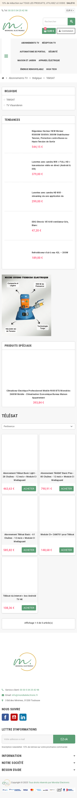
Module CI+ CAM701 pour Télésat (57, 534)
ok (64, 739)
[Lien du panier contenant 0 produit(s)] (49, 31)
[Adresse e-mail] (27, 739)
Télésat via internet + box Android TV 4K (19, 598)
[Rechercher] (59, 21)
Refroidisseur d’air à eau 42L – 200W (50, 252)
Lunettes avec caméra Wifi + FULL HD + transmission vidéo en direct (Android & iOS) (51, 165)
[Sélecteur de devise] (70, 10)
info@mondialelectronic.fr (24, 695)
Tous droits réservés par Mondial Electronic (49, 782)
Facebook (5, 717)
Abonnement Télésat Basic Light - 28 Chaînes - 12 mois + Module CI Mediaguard (20, 476)
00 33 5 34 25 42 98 (17, 10)
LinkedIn (22, 717)
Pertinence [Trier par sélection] (9, 426)
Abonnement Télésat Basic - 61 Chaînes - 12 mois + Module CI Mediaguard (19, 538)
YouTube (14, 717)
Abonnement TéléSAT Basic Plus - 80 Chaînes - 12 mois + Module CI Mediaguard (57, 476)
